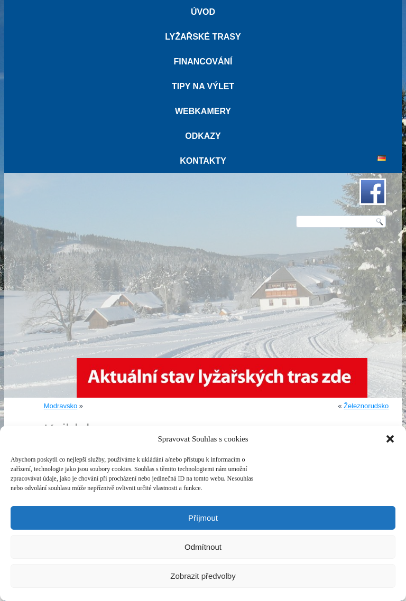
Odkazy (203, 136)
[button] (390, 439)
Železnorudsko (366, 406)
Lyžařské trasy (203, 36)
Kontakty (203, 160)
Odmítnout (203, 546)
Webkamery (203, 111)
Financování (202, 61)
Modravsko (61, 406)
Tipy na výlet (203, 86)
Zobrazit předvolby (202, 575)
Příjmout (203, 517)
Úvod (203, 11)
